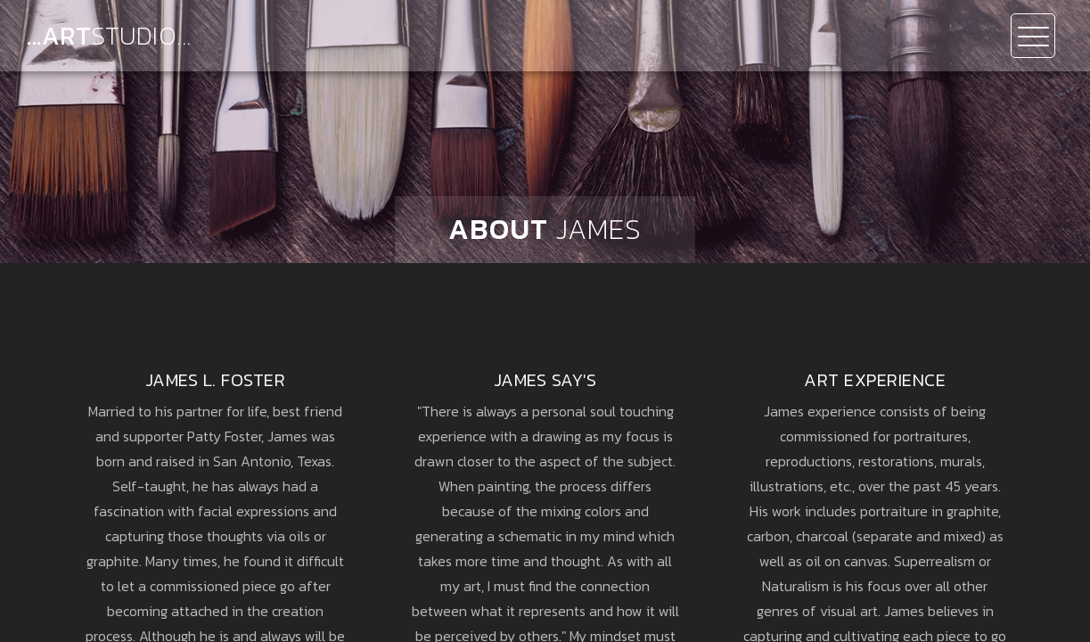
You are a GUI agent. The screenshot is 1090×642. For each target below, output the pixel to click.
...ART (109, 35)
